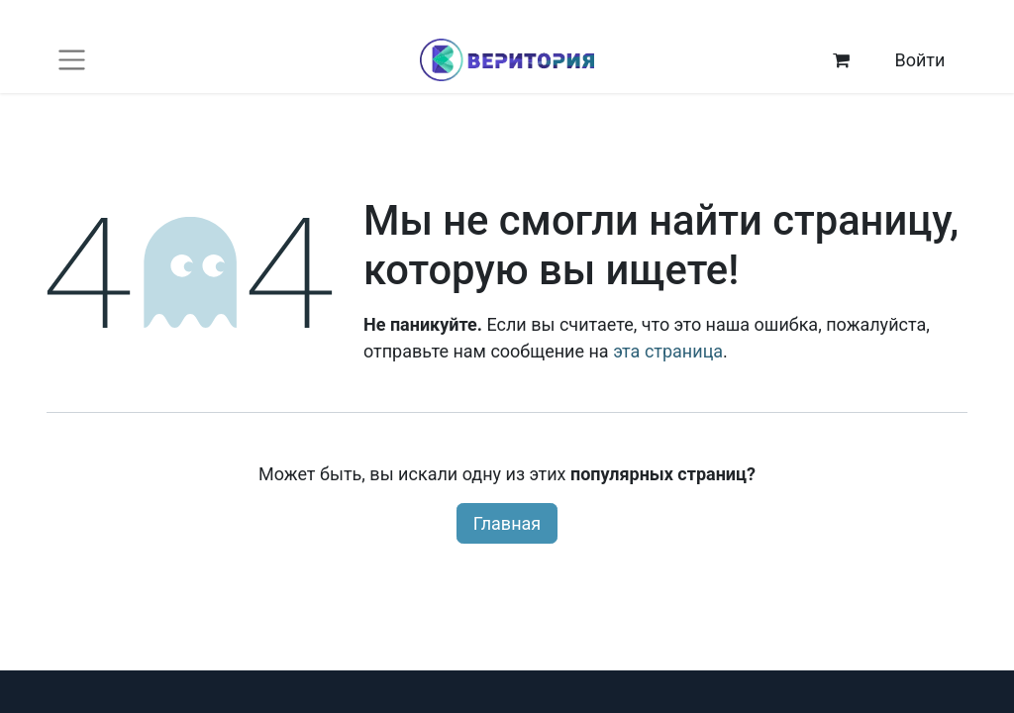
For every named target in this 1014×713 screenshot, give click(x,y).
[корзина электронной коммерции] (841, 60)
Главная (507, 523)
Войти (919, 60)
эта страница (668, 351)
